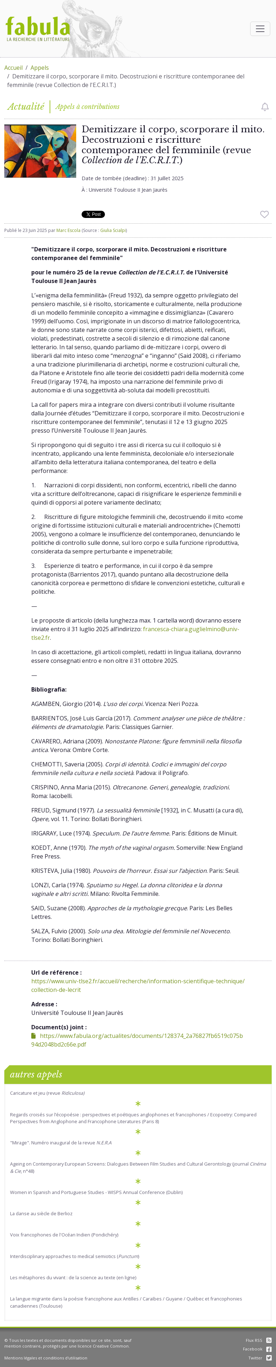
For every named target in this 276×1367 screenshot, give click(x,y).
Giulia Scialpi (113, 230)
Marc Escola (68, 230)
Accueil (13, 68)
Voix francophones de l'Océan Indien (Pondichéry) (64, 1234)
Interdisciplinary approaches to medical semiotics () (74, 1256)
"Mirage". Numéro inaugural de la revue (60, 1142)
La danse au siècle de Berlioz (41, 1213)
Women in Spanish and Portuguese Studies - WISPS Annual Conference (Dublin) (96, 1192)
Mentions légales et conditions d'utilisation (45, 1358)
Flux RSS (259, 1340)
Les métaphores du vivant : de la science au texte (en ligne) (73, 1277)
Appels (40, 68)
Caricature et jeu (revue (47, 1093)
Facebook (257, 1349)
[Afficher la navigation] (260, 29)
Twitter (260, 1358)
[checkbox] (265, 106)
